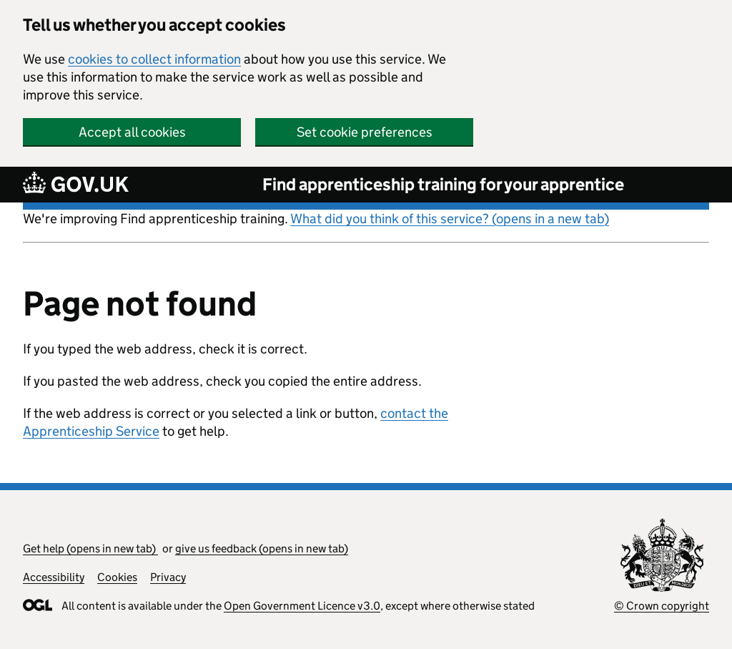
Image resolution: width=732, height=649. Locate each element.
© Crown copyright (661, 606)
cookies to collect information (154, 59)
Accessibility (53, 577)
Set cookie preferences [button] (364, 132)
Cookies (117, 577)
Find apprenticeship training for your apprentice (443, 184)
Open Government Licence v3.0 (302, 606)
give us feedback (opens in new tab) (261, 548)
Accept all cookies (132, 132)
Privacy (168, 577)
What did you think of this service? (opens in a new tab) (449, 218)
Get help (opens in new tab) (90, 548)
